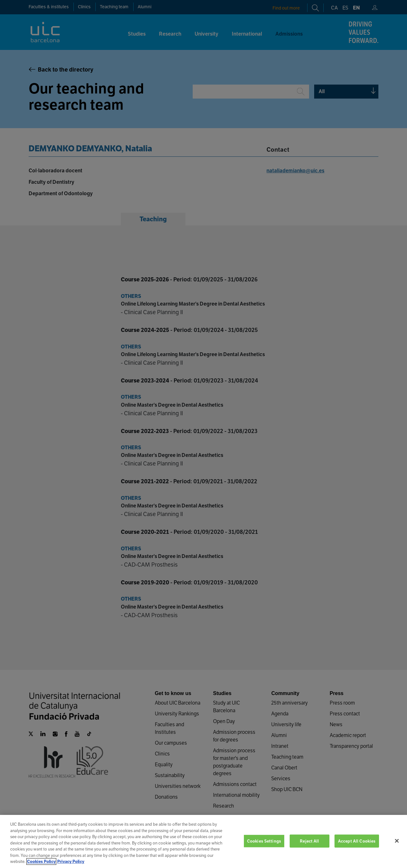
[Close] (397, 848)
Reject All (309, 848)
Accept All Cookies (357, 848)
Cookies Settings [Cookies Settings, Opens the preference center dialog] (264, 848)
